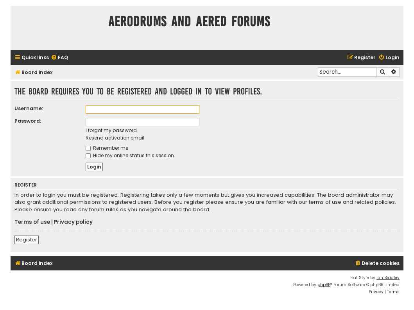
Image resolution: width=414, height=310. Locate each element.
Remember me (107, 148)
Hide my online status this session (130, 155)
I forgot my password (111, 130)
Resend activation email (115, 138)
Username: (28, 108)
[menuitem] (59, 58)
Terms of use (32, 222)
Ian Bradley (388, 278)
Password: (27, 121)
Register (26, 239)
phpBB (323, 285)
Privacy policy (73, 222)
